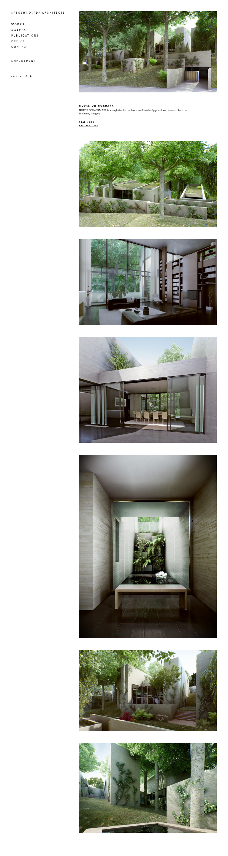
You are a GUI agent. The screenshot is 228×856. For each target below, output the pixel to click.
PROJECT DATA (88, 125)
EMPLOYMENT (23, 60)
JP (20, 76)
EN (13, 76)
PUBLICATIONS (25, 35)
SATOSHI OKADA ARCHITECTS (38, 12)
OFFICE (18, 41)
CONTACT (19, 46)
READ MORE (86, 122)
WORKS (18, 24)
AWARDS (18, 30)
